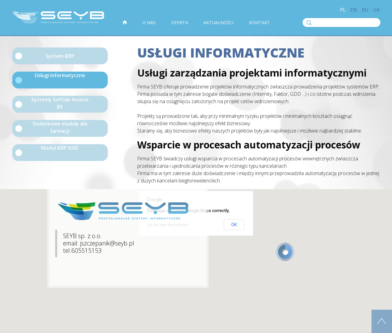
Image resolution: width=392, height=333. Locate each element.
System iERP (60, 56)
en (353, 9)
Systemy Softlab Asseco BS (60, 103)
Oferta (179, 22)
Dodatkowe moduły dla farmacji (60, 127)
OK (234, 224)
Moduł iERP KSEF (60, 147)
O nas (149, 22)
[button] (285, 252)
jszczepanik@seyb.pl (107, 243)
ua (376, 9)
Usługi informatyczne (60, 75)
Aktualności (218, 22)
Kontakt (259, 22)
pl (343, 9)
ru (365, 9)
